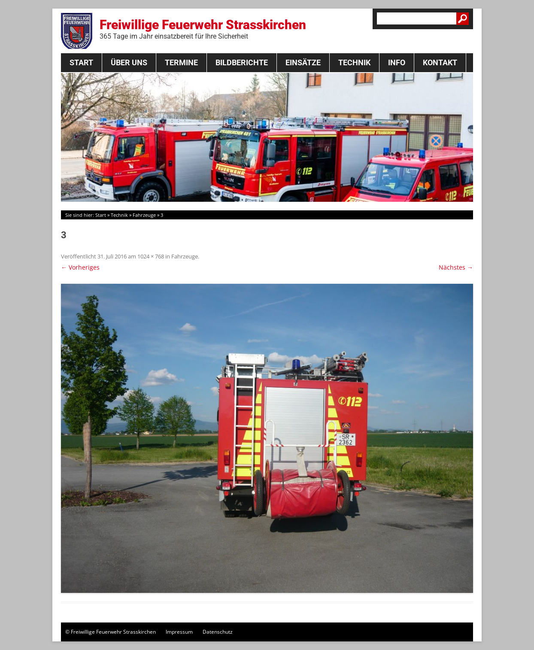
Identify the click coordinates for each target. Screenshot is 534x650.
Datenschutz (218, 631)
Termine (181, 62)
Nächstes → (456, 267)
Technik (354, 62)
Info (396, 62)
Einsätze (303, 62)
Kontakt (440, 62)
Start (81, 62)
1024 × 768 (150, 256)
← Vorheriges (80, 267)
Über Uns (129, 62)
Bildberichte (241, 62)
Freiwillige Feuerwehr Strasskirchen (203, 28)
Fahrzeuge (144, 215)
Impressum (179, 631)
